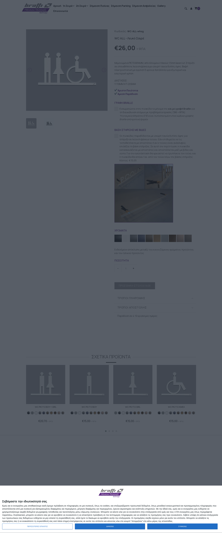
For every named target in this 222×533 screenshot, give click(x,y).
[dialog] (111, 509)
